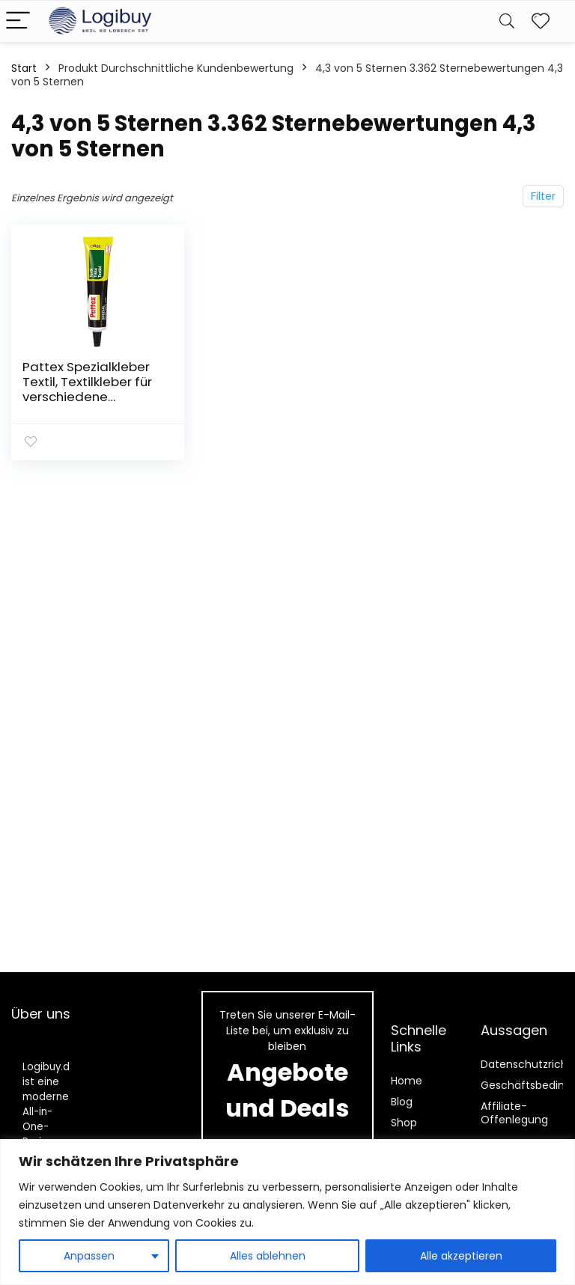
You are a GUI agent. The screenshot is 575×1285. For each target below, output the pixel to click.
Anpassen (89, 1255)
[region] (287, 1212)
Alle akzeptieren (461, 1255)
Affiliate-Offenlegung (514, 1113)
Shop (404, 1122)
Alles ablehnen (267, 1255)
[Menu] (18, 21)
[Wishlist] (541, 21)
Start (24, 68)
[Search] (507, 21)
